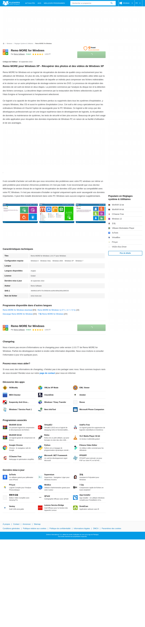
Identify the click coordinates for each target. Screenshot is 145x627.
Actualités (30, 3)
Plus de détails (125, 253)
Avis (39, 3)
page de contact (47, 373)
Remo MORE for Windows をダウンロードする (57, 310)
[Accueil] (4, 44)
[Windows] (9, 44)
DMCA (95, 528)
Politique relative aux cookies (34, 528)
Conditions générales (11, 528)
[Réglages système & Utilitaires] (23, 44)
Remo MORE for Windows (27, 50)
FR (138, 3)
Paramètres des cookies (111, 528)
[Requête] (93, 3)
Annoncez (27, 524)
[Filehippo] (11, 3)
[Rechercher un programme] (111, 3)
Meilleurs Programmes (54, 3)
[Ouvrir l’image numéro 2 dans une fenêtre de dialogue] (93, 213)
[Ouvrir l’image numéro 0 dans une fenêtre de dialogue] (20, 213)
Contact (16, 524)
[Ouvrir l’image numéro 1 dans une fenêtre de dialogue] (56, 213)
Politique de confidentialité (60, 528)
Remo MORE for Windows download (17, 310)
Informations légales (82, 528)
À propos (6, 524)
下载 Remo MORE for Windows (50, 314)
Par (18, 54)
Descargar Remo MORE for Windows (18, 314)
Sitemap (37, 524)
